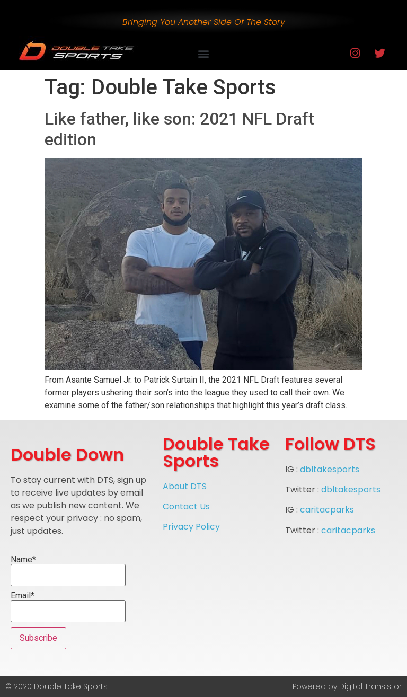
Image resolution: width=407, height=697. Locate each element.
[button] (203, 53)
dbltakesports (329, 469)
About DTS (185, 486)
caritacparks (327, 510)
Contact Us (186, 506)
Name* (68, 570)
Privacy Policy (191, 526)
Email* (68, 607)
